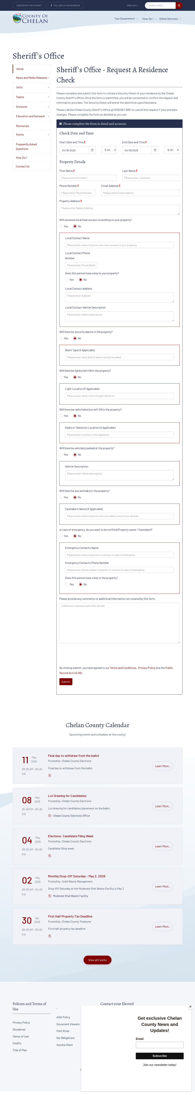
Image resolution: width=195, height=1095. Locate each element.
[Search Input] (160, 5)
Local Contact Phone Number (77, 259)
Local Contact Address (78, 292)
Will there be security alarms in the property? (86, 335)
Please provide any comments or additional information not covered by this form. (107, 602)
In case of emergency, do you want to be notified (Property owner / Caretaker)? (105, 533)
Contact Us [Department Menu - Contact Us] (23, 170)
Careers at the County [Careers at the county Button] (29, 5)
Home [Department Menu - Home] (20, 72)
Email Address (110, 189)
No (77, 230)
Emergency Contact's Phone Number (87, 566)
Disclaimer (19, 1033)
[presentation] (87, 657)
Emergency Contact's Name (82, 551)
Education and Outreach (30, 119)
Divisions (21, 110)
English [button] (132, 5)
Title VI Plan (20, 1053)
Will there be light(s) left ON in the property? (85, 374)
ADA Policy (63, 1020)
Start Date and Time (72, 146)
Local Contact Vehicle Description (85, 311)
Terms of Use (21, 1040)
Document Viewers (68, 1027)
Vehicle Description (76, 470)
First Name (67, 174)
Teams (20, 100)
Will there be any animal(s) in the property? (84, 494)
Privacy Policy (146, 671)
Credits (17, 1047)
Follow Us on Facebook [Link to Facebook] (65, 5)
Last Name (129, 174)
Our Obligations (65, 1041)
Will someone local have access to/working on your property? (95, 223)
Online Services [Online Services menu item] (170, 18)
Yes (63, 230)
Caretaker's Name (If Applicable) (84, 512)
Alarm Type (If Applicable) (80, 353)
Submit (65, 685)
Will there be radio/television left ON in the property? (90, 413)
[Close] (190, 1027)
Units (19, 91)
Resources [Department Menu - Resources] (22, 129)
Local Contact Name (77, 241)
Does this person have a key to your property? (92, 277)
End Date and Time (134, 146)
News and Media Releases (31, 81)
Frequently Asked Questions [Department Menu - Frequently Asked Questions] (26, 150)
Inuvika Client (64, 1048)
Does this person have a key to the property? (91, 581)
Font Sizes (62, 1034)
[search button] (179, 5)
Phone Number (69, 189)
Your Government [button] (126, 18)
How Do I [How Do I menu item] (149, 18)
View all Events (97, 963)
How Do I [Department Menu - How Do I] (21, 161)
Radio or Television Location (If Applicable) (90, 431)
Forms (20, 138)
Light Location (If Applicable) (82, 392)
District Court (152, 1020)
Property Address (70, 204)
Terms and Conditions (123, 671)
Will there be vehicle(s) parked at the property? (86, 451)
